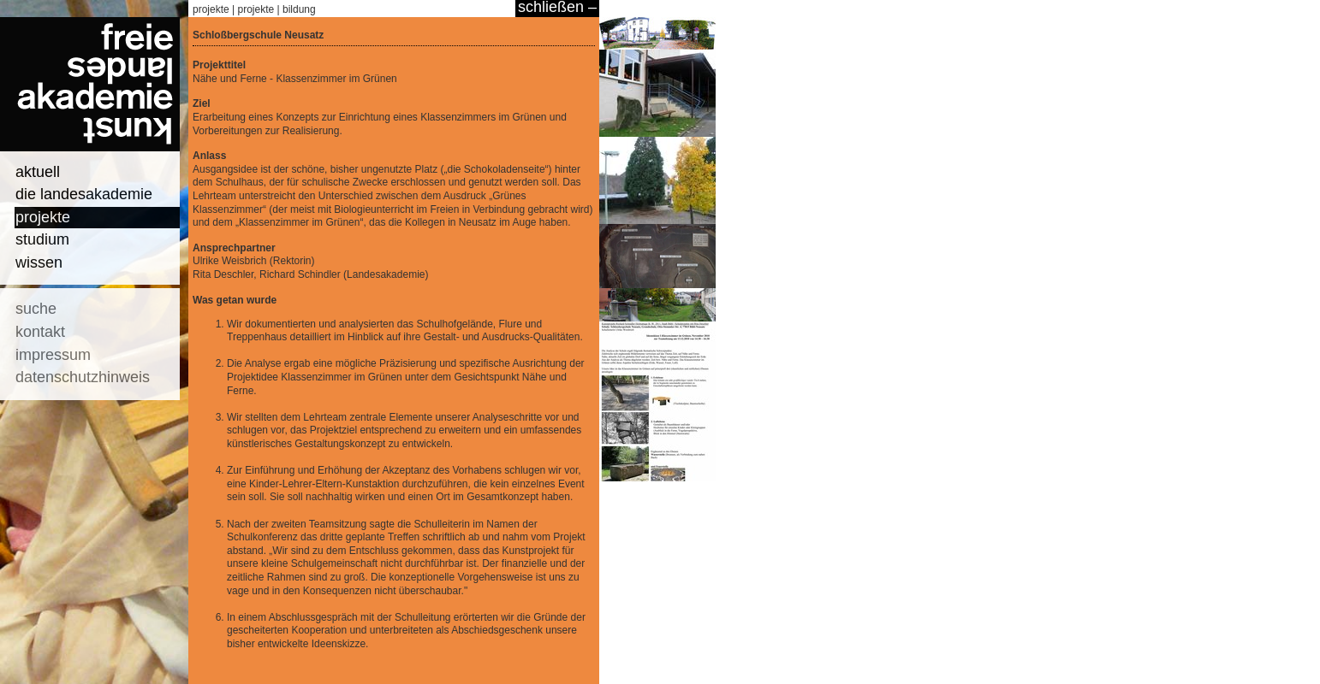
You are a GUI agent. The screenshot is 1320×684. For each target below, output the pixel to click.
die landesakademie (83, 194)
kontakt (40, 331)
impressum (53, 354)
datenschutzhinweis (82, 377)
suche (35, 308)
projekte (42, 217)
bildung (299, 9)
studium (42, 239)
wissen (38, 262)
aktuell (37, 171)
